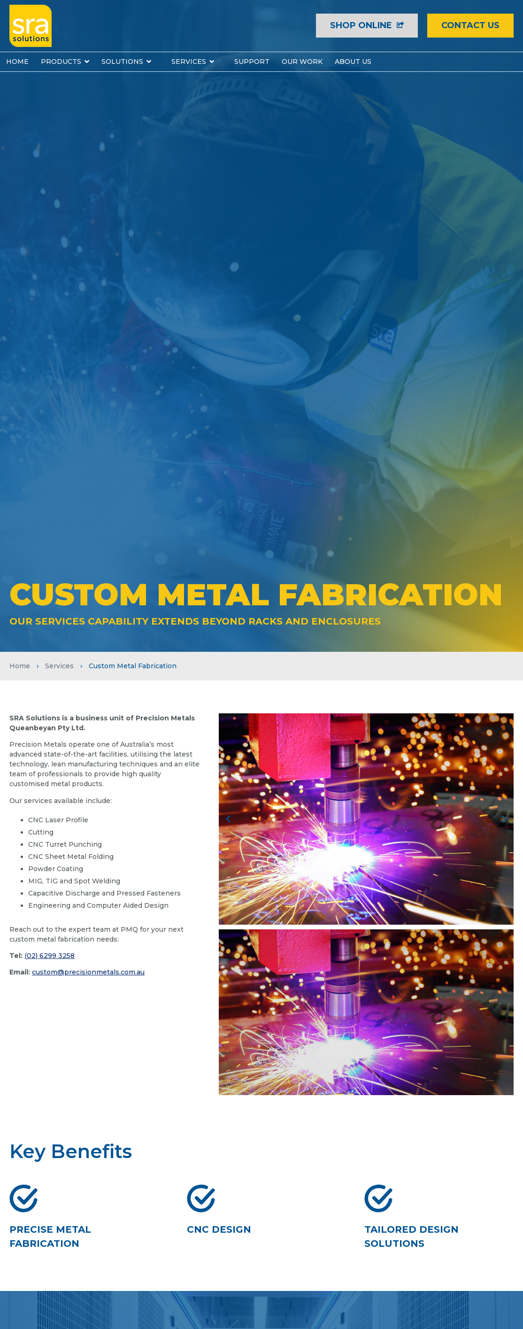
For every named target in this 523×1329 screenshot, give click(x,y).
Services (59, 666)
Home (19, 666)
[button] (228, 819)
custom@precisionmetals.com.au (88, 972)
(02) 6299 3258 (49, 955)
